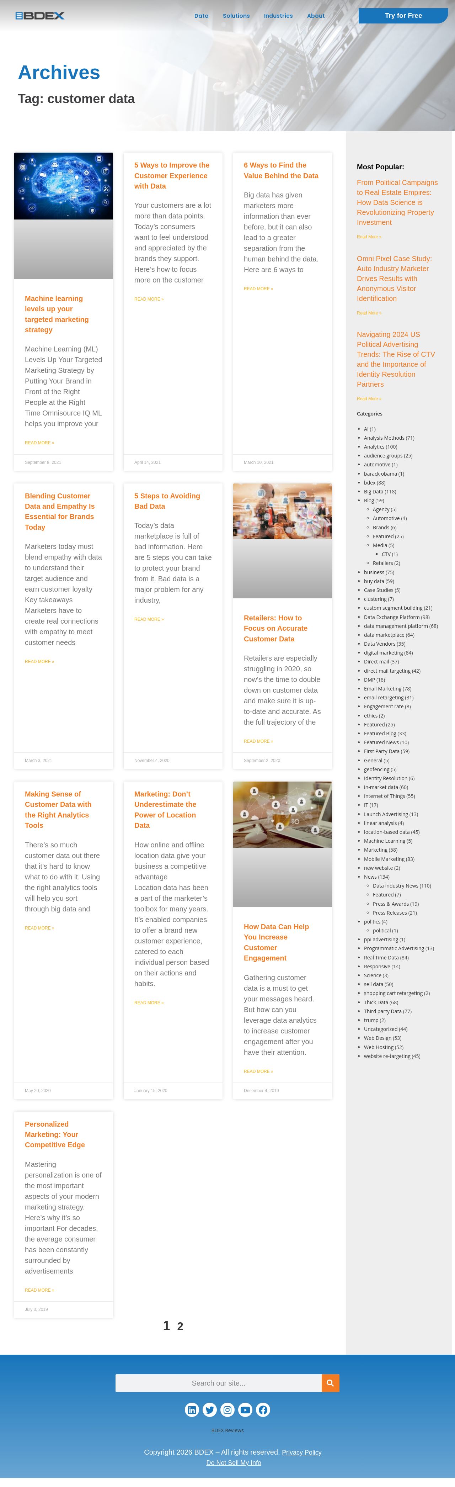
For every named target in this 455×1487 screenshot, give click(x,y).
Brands (381, 527)
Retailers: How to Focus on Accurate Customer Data (275, 628)
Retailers (383, 563)
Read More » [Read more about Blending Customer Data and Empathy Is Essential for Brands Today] (39, 661)
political (382, 930)
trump (371, 1020)
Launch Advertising (386, 814)
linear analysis (380, 823)
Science (372, 975)
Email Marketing (382, 688)
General (373, 760)
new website (378, 867)
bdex (369, 482)
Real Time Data (381, 957)
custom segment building (393, 607)
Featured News (381, 742)
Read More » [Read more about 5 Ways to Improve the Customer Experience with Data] (149, 299)
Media (380, 545)
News (370, 876)
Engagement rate (384, 706)
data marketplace (384, 634)
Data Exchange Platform (392, 617)
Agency (381, 509)
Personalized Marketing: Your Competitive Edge (55, 1134)
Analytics (374, 446)
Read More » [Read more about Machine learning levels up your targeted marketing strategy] (39, 442)
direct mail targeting (387, 670)
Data (201, 16)
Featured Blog (380, 733)
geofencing (376, 769)
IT (366, 804)
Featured (383, 536)
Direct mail (376, 661)
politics (372, 921)
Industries (278, 16)
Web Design (377, 1037)
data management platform (396, 626)
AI (366, 428)
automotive (377, 464)
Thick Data (376, 1002)
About (316, 16)
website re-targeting (387, 1056)
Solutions (236, 16)
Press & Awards (391, 903)
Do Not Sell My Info (233, 1462)
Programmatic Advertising (394, 948)
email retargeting (384, 697)
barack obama (380, 473)
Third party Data (383, 1011)
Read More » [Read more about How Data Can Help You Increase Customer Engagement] (258, 1071)
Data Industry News (395, 885)
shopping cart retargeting (393, 993)
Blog (369, 500)
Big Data (374, 491)
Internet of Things (384, 796)
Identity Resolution (385, 778)
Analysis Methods (384, 437)
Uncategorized (380, 1029)
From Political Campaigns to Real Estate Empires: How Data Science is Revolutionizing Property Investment (397, 202)
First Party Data (382, 751)
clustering (375, 599)
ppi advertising (381, 939)
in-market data (381, 787)
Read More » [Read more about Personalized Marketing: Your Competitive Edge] (39, 1290)
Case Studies (379, 590)
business (374, 572)
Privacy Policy (302, 1452)
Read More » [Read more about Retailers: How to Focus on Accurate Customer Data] (258, 741)
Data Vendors (380, 643)
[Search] (330, 1383)
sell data (373, 984)
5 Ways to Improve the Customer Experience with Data (172, 175)
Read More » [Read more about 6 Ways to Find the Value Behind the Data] (258, 288)
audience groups (383, 455)
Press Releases (390, 912)
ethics (371, 715)
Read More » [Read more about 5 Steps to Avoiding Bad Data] (149, 619)
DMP (369, 679)
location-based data (387, 832)
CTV (386, 554)
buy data (374, 581)
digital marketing (383, 652)
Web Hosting (379, 1047)
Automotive (386, 518)
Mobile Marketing (384, 859)
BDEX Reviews (227, 1430)
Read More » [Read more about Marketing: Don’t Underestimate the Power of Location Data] (149, 1002)
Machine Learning (384, 840)
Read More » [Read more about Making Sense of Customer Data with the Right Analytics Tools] (39, 928)
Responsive (377, 966)
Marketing (375, 849)
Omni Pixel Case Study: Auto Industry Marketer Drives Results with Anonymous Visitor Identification (394, 278)
